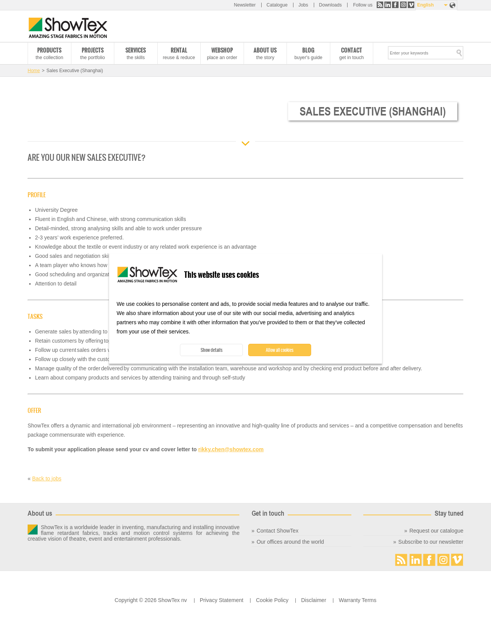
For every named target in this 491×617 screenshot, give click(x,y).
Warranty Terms (357, 600)
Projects (93, 50)
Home (34, 70)
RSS (380, 5)
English (425, 5)
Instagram (403, 5)
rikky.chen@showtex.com (231, 449)
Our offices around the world (290, 542)
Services (135, 50)
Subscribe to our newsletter (430, 542)
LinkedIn (387, 5)
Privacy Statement (222, 600)
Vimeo (411, 5)
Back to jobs (46, 478)
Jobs (303, 5)
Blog (308, 50)
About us (265, 50)
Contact (351, 50)
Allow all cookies (279, 349)
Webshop (222, 50)
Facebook (395, 5)
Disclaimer (313, 600)
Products (49, 50)
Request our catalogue (436, 531)
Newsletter (245, 5)
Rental (179, 50)
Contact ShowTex (277, 531)
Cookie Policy (272, 600)
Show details (211, 349)
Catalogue (277, 5)
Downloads (330, 5)
